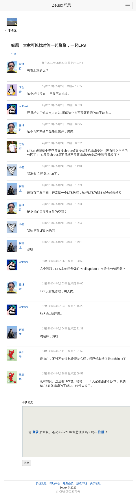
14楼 (45, 351)
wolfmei (23, 106)
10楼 (45, 261)
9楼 (44, 242)
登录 (35, 432)
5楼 (44, 166)
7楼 (44, 204)
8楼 (44, 223)
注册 (101, 432)
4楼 (44, 143)
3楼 (44, 124)
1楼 (44, 86)
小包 (21, 167)
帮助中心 (55, 483)
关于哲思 (95, 483)
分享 (13, 54)
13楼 (45, 328)
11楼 (45, 283)
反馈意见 (41, 483)
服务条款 (68, 483)
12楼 (45, 306)
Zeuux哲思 (61, 5)
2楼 (44, 105)
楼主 (44, 62)
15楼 (45, 373)
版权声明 (81, 483)
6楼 (44, 185)
